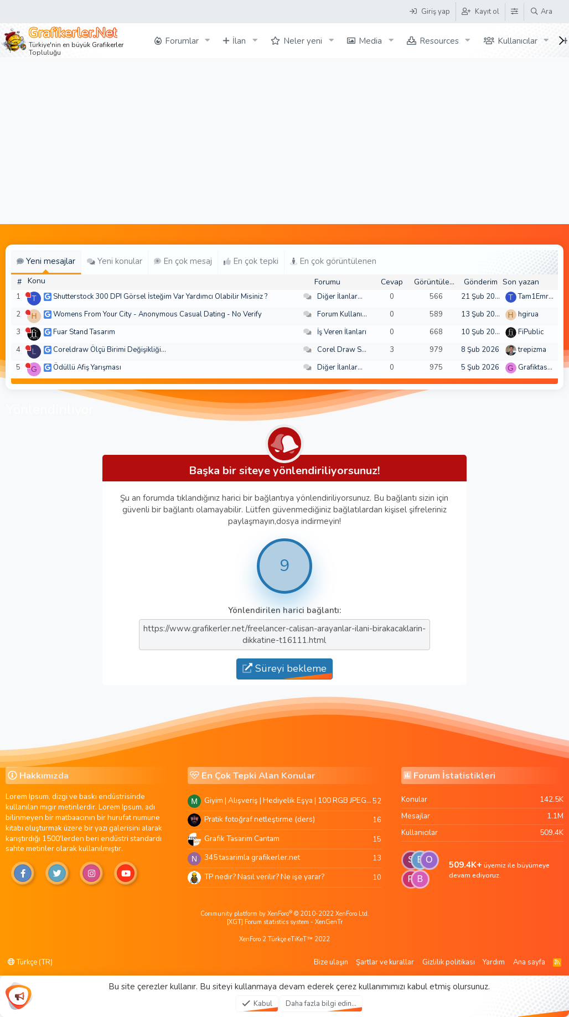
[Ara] (541, 11)
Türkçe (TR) (30, 962)
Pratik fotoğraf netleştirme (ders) (259, 819)
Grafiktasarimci (542, 367)
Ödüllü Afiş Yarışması (87, 367)
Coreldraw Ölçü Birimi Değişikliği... (109, 350)
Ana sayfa (529, 962)
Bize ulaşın (331, 962)
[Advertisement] (284, 141)
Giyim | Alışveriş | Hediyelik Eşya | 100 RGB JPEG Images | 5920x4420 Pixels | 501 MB (288, 800)
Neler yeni (302, 40)
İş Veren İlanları (341, 332)
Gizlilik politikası (448, 962)
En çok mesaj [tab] (183, 261)
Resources (439, 40)
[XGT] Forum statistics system (285, 922)
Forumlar (182, 40)
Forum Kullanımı (343, 314)
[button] (207, 40)
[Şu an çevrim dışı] (28, 295)
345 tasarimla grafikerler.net (252, 857)
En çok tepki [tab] (251, 261)
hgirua (528, 314)
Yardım (494, 962)
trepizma (532, 350)
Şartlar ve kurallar (385, 962)
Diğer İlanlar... (340, 297)
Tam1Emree (537, 297)
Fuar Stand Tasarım (84, 332)
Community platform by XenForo (284, 914)
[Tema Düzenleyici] (514, 11)
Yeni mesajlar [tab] (46, 261)
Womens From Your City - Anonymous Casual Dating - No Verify (157, 314)
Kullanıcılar (517, 40)
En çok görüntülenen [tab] (333, 261)
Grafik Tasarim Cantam (242, 838)
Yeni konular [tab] (114, 261)
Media (370, 40)
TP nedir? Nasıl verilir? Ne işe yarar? (264, 876)
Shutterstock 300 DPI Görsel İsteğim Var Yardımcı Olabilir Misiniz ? (160, 297)
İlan (239, 40)
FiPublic (531, 332)
